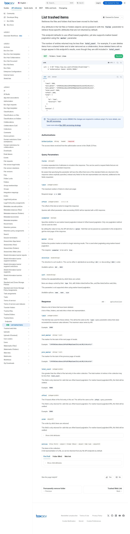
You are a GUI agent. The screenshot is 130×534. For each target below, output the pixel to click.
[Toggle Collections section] (16, 129)
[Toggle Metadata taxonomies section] (16, 217)
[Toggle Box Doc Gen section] (16, 50)
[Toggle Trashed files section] (16, 311)
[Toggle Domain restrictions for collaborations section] (16, 146)
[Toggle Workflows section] (16, 359)
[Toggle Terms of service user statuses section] (16, 304)
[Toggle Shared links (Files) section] (16, 244)
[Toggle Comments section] (16, 132)
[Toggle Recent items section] (16, 224)
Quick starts (28, 8)
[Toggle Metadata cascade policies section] (16, 206)
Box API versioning (54, 121)
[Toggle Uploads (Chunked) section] (16, 335)
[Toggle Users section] (16, 342)
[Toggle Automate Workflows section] (16, 35)
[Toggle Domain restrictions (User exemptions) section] (16, 140)
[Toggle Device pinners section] (16, 136)
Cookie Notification (69, 521)
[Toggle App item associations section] (16, 97)
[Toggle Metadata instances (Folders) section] (16, 213)
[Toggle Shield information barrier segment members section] (16, 259)
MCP (41, 8)
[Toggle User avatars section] (16, 339)
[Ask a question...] (83, 498)
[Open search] (59, 3)
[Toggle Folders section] (16, 182)
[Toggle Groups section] (16, 189)
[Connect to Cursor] (111, 17)
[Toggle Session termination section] (16, 237)
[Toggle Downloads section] (16, 150)
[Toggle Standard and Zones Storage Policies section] (16, 283)
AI (36, 8)
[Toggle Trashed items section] (16, 318)
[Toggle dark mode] (124, 3)
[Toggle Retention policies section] (16, 227)
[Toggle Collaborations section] (16, 122)
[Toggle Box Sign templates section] (16, 108)
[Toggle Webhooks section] (16, 356)
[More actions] (122, 17)
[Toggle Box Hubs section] (16, 68)
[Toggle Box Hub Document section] (16, 61)
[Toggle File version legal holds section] (16, 164)
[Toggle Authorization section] (16, 101)
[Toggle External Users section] (16, 75)
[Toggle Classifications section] (16, 111)
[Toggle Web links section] (16, 352)
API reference (17, 8)
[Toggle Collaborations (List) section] (16, 125)
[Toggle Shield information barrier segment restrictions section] (16, 265)
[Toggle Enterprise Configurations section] (16, 71)
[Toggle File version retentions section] (16, 168)
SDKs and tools (50, 8)
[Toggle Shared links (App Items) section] (16, 241)
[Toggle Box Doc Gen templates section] (16, 54)
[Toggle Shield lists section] (16, 78)
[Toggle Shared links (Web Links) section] (16, 251)
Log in (98, 3)
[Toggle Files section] (16, 175)
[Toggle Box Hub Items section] (16, 64)
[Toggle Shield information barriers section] (16, 275)
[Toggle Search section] (16, 234)
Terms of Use (84, 515)
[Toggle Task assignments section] (16, 293)
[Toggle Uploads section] (16, 332)
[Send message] (121, 499)
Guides (6, 8)
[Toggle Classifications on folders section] (16, 118)
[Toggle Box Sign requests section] (16, 104)
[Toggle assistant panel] (80, 3)
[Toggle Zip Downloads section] (16, 363)
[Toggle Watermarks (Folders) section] (16, 349)
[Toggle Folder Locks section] (16, 178)
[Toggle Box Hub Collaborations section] (16, 57)
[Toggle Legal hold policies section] (16, 199)
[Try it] (119, 56)
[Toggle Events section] (16, 157)
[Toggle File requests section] (16, 161)
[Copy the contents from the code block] (117, 62)
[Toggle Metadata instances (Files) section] (16, 210)
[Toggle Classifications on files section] (16, 115)
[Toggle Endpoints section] (16, 321)
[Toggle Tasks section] (16, 297)
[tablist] (78, 77)
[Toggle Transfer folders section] (16, 307)
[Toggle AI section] (16, 90)
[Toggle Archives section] (16, 47)
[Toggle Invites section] (16, 196)
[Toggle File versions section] (16, 171)
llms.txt (81, 521)
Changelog (63, 8)
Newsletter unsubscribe (68, 515)
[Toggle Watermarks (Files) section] (16, 346)
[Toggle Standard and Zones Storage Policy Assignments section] (16, 289)
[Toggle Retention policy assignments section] (16, 230)
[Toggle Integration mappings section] (16, 192)
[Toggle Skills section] (16, 279)
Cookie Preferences (94, 521)
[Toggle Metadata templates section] (16, 220)
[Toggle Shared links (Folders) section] (16, 248)
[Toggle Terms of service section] (16, 300)
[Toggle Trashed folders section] (16, 314)
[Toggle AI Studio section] (16, 94)
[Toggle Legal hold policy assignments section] (16, 203)
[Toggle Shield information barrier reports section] (16, 255)
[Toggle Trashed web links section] (16, 328)
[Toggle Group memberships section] (16, 185)
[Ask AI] (121, 62)
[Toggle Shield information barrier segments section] (16, 271)
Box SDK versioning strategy (70, 125)
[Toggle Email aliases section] (16, 154)
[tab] (45, 77)
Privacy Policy (97, 515)
